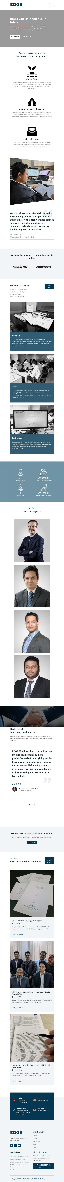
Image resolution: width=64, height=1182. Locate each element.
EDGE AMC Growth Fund (17, 1159)
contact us (32, 842)
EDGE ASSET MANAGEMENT (32, 1179)
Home (35, 1135)
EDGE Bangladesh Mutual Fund (19, 1156)
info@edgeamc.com (42, 1100)
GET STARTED (15, 37)
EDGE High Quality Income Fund (19, 1162)
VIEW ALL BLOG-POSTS (49, 860)
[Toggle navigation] (51, 5)
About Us (36, 1138)
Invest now (49, 286)
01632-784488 (22, 1102)
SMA (34, 1144)
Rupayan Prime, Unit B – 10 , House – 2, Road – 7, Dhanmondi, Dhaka (23, 1113)
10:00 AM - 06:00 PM (42, 1110)
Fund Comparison (15, 1170)
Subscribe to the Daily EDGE (44, 1166)
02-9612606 (21, 1100)
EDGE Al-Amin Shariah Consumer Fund (19, 1166)
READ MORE (17, 935)
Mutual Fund (36, 1141)
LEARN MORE (27, 37)
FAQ (34, 1147)
